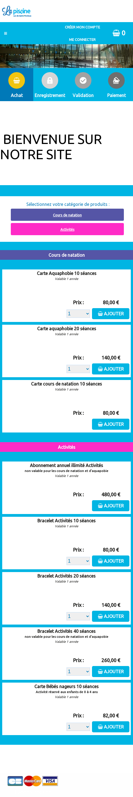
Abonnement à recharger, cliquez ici (69, 188)
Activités (67, 229)
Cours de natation (67, 215)
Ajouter (114, 313)
